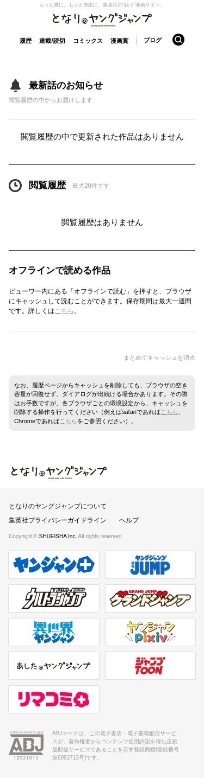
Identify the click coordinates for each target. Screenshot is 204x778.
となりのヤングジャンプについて (58, 506)
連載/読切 (52, 40)
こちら (64, 311)
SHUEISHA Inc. (58, 536)
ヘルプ (129, 520)
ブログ (153, 40)
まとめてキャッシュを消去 (159, 357)
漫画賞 (119, 40)
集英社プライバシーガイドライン (58, 520)
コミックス (88, 40)
